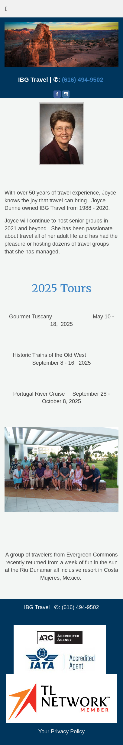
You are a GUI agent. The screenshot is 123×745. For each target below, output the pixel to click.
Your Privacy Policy (61, 731)
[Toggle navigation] (6, 10)
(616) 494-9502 (82, 79)
